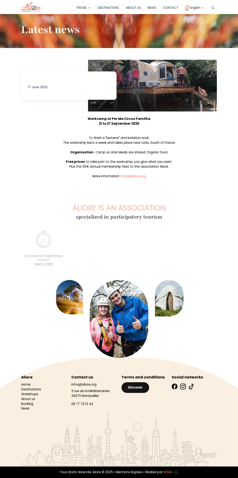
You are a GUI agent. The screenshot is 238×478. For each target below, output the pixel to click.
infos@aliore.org (133, 176)
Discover (135, 387)
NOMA (171, 472)
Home (26, 384)
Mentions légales (129, 472)
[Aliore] (31, 7)
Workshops (29, 394)
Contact (170, 7)
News (152, 7)
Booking (27, 404)
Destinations (108, 7)
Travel (81, 7)
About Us (133, 7)
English (192, 8)
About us (28, 399)
